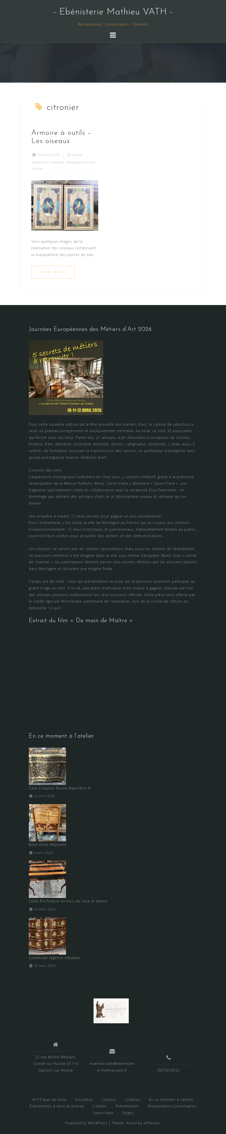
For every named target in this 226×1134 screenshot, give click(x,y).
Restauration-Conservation (172, 1106)
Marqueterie (76, 162)
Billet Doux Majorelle (48, 844)
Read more (53, 272)
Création (56, 162)
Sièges (128, 1112)
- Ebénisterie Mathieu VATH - (113, 12)
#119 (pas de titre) (49, 1099)
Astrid (131, 1123)
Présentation (127, 1106)
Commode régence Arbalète (54, 957)
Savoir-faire (103, 1112)
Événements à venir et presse (57, 1106)
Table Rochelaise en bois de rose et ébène (68, 901)
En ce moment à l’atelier (171, 1099)
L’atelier (100, 1106)
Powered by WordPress (86, 1123)
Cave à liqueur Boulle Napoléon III (60, 788)
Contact (109, 1099)
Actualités (84, 1099)
